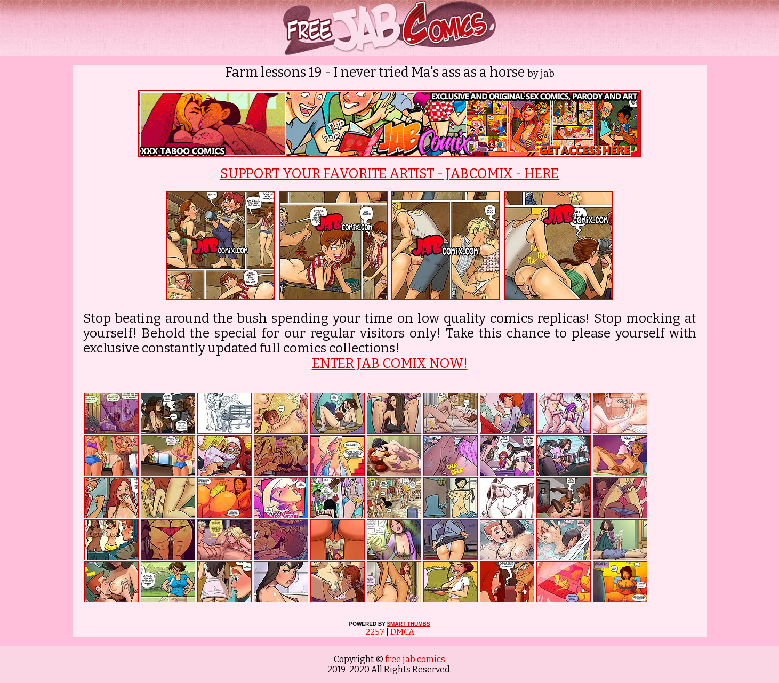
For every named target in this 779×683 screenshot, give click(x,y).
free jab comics (414, 659)
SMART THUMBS (408, 624)
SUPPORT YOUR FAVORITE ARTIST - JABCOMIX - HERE (389, 174)
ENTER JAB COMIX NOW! (390, 364)
